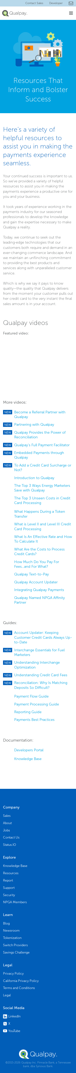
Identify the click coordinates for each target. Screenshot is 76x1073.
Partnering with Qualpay (34, 424)
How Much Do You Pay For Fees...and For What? (36, 564)
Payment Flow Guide (31, 696)
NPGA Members (15, 902)
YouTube (14, 1031)
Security (9, 895)
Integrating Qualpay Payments (39, 590)
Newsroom (11, 930)
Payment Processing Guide (36, 704)
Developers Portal (28, 750)
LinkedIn (14, 1016)
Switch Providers (15, 945)
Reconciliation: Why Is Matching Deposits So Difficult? (40, 685)
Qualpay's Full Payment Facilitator (42, 445)
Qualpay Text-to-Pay (31, 574)
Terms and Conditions (19, 988)
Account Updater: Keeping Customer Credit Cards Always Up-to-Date (43, 637)
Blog (6, 923)
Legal (7, 995)
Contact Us (11, 837)
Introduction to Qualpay (34, 478)
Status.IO (9, 845)
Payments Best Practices (34, 719)
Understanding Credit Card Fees (40, 675)
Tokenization (12, 938)
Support (9, 888)
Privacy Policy (13, 973)
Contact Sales (34, 3)
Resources (10, 873)
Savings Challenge (16, 952)
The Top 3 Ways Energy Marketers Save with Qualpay (42, 487)
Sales (7, 816)
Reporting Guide (28, 712)
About (7, 823)
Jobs (6, 830)
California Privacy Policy (21, 981)
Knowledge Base (28, 759)
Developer (56, 3)
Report (8, 880)
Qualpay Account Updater (36, 582)
